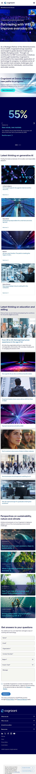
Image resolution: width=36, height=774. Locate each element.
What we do (4, 716)
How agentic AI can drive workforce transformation (17, 374)
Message (5, 670)
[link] (9, 3)
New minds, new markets (11, 127)
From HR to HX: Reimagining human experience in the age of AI (16, 341)
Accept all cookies (26, 767)
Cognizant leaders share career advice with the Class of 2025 (17, 399)
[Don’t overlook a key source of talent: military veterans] (18, 439)
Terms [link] (2, 739)
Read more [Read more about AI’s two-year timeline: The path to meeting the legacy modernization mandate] (5, 260)
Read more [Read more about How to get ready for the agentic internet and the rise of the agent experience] (5, 194)
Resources (4, 729)
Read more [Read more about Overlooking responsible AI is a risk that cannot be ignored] (5, 227)
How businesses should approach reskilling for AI (16, 476)
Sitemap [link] (3, 736)
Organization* (7, 648)
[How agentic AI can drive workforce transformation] (18, 361)
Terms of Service (22, 699)
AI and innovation (6, 725)
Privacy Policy (10, 699)
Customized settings (27, 770)
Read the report (6, 135)
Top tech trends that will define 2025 (12, 426)
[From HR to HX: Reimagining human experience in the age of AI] (18, 327)
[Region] (18, 659)
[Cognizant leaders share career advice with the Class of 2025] (18, 387)
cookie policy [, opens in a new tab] (17, 772)
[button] (34, 3)
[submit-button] (6, 694)
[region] (20, 769)
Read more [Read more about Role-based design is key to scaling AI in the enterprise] (5, 292)
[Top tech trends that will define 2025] (18, 414)
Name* (5, 637)
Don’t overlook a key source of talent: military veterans (18, 451)
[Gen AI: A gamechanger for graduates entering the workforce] (18, 489)
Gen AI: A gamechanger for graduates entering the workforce (16, 502)
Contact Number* (8, 654)
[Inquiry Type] (18, 665)
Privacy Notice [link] (4, 742)
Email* (4, 643)
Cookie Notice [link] (4, 745)
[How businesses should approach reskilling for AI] (18, 464)
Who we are (4, 720)
